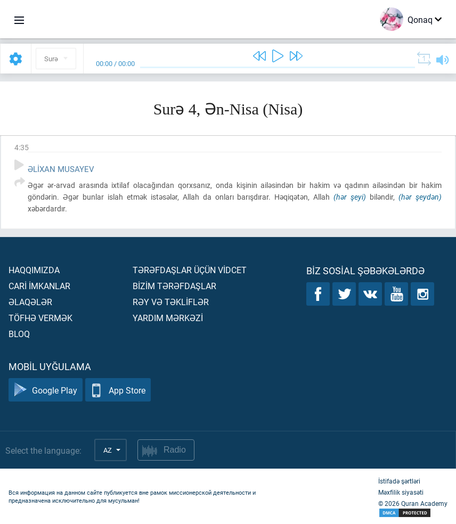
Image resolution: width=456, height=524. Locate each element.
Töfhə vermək (40, 317)
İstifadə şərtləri (399, 481)
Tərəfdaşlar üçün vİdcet (190, 269)
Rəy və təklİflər (171, 301)
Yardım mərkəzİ (168, 317)
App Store (118, 390)
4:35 (21, 147)
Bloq (19, 333)
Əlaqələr (30, 301)
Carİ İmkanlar (39, 285)
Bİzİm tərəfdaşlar (174, 285)
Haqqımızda (34, 269)
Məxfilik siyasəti (401, 492)
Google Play (45, 390)
